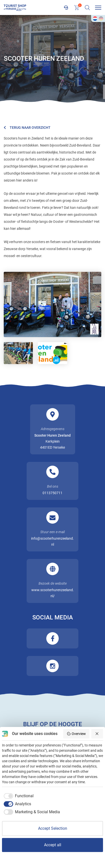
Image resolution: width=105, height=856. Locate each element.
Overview (76, 733)
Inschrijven (52, 714)
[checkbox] (18, 796)
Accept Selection (52, 828)
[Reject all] (97, 733)
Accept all (52, 844)
